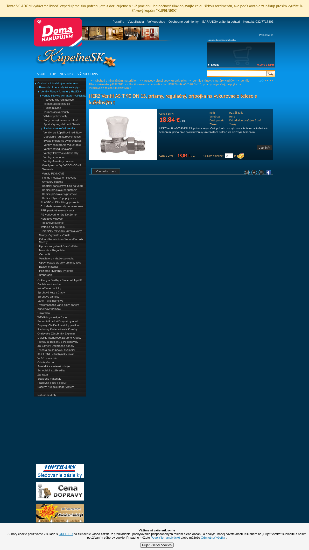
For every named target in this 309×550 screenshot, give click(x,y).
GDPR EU (66, 534)
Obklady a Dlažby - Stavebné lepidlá (59, 280)
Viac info (264, 148)
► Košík (213, 64)
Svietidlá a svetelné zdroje (53, 366)
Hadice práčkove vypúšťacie (59, 194)
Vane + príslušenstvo (50, 300)
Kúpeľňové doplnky (49, 288)
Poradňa (118, 21)
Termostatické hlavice (56, 103)
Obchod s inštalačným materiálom (58, 83)
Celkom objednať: (214, 156)
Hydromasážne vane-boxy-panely (58, 304)
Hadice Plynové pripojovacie (59, 198)
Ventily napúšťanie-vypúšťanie (62, 144)
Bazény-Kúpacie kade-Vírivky (55, 386)
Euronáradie (45, 274)
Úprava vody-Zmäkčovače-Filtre (58, 246)
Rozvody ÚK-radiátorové (58, 99)
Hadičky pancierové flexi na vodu (62, 185)
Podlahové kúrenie (52, 222)
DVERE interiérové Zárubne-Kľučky (59, 337)
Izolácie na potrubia (53, 226)
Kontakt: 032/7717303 (258, 21)
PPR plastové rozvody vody (58, 210)
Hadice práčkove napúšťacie (59, 189)
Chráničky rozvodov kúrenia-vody (61, 231)
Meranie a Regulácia (52, 250)
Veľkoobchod (156, 21)
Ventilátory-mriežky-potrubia (56, 258)
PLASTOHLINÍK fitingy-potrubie (60, 202)
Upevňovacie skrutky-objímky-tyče (60, 262)
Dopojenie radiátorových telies (62, 136)
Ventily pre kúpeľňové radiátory (62, 132)
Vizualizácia (136, 21)
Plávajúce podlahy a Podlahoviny (57, 341)
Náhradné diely (46, 395)
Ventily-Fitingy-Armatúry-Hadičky (61, 91)
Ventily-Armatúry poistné (58, 161)
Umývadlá (43, 313)
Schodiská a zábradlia (51, 370)
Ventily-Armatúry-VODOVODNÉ (61, 165)
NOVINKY (67, 74)
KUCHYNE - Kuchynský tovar (55, 354)
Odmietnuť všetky (213, 537)
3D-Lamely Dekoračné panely (55, 345)
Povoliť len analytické (165, 537)
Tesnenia (47, 169)
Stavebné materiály (49, 378)
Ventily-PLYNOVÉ (53, 173)
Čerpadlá (44, 254)
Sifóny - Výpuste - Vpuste (54, 235)
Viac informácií (106, 171)
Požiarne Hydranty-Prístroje (56, 270)
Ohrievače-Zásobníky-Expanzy (56, 333)
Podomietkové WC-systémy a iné (57, 321)
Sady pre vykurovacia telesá (60, 120)
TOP (53, 74)
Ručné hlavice (52, 107)
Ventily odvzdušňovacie (57, 148)
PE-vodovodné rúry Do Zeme (59, 214)
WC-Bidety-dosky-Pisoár (52, 317)
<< (267, 80)
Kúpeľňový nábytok (49, 308)
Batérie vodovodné (49, 284)
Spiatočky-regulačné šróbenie (61, 124)
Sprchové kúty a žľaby (51, 292)
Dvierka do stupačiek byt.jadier (56, 349)
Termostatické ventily (56, 112)
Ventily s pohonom (54, 157)
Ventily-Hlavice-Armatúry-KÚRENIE (64, 95)
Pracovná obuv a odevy (51, 382)
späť (261, 80)
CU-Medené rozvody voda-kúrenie (62, 206)
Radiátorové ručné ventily (59, 128)
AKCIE (41, 74)
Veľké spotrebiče (47, 358)
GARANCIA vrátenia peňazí (221, 21)
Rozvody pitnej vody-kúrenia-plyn (59, 87)
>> (271, 80)
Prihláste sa (266, 35)
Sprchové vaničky (48, 296)
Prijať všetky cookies (157, 545)
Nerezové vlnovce (52, 218)
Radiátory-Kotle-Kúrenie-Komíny (57, 329)
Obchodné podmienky (184, 21)
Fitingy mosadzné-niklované (59, 177)
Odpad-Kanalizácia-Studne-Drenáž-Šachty (61, 241)
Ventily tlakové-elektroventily (60, 153)
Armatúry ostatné (52, 181)
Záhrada (42, 374)
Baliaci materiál (48, 266)
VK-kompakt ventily (55, 116)
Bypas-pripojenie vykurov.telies (62, 140)
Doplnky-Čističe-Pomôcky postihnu (58, 325)
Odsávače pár (46, 362)
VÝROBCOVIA (87, 74)
